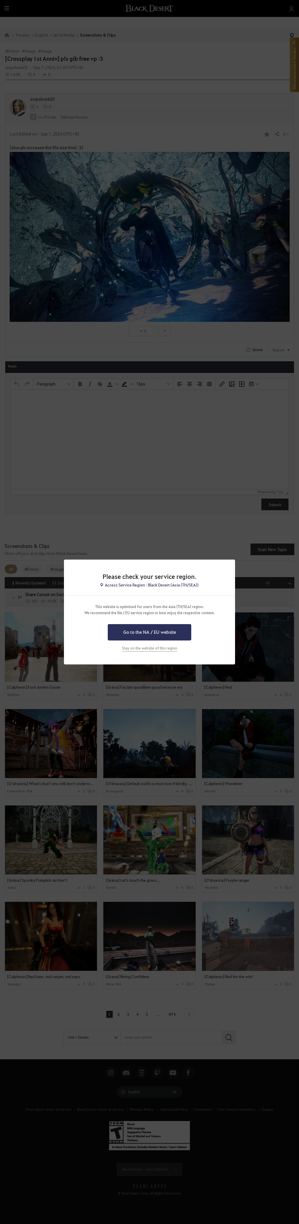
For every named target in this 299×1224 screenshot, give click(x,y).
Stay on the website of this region (149, 648)
